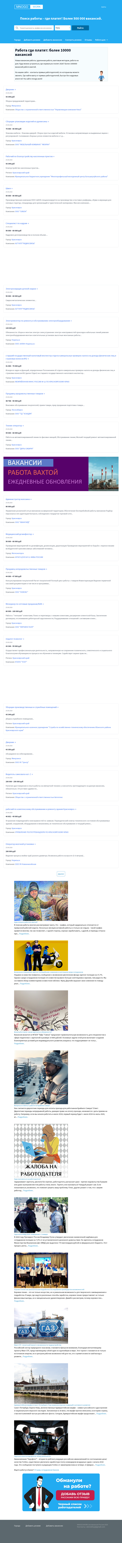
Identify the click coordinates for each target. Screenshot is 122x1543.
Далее (61, 873)
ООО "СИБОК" (21, 211)
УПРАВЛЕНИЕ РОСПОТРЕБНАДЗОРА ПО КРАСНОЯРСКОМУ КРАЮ (41, 832)
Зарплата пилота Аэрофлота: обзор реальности (32, 1456)
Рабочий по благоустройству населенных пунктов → (30, 156)
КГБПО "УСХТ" (21, 662)
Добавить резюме (32, 40)
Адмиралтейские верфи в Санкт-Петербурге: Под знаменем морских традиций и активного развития (52, 1405)
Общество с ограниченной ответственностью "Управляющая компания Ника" (48, 109)
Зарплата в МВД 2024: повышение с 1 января (31, 1234)
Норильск (16, 340)
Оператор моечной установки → (21, 844)
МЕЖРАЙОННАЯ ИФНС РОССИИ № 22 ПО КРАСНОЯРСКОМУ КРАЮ (42, 381)
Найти (80, 27)
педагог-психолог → (15, 638)
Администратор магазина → (18, 499)
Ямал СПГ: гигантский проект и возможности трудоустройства (37, 1345)
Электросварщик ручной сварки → (22, 288)
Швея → (9, 188)
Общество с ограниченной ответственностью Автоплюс (39, 797)
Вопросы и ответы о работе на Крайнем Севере (32, 1105)
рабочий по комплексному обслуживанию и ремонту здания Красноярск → (41, 809)
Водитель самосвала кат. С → (19, 774)
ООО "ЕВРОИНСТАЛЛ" (24, 627)
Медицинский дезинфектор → (20, 534)
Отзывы (88, 40)
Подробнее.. (24, 933)
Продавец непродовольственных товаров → (26, 569)
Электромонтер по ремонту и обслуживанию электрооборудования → (39, 320)
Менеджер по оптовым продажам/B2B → (25, 604)
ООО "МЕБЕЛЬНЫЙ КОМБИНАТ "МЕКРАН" (32, 144)
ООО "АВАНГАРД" (22, 522)
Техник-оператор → (15, 425)
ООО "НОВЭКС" (21, 592)
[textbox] (63, 27)
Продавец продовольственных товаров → (25, 393)
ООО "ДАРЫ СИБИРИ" (24, 448)
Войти (103, 7)
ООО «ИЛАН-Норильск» (25, 343)
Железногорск (18, 553)
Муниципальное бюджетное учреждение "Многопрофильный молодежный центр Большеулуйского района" (61, 176)
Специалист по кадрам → (17, 223)
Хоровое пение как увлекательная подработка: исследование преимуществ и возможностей (49, 1289)
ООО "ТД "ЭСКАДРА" (23, 413)
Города (17, 40)
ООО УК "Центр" (22, 762)
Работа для (101, 40)
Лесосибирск (17, 410)
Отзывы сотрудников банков (46, 1470)
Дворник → (11, 89)
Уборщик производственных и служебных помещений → (32, 707)
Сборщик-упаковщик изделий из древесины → (27, 121)
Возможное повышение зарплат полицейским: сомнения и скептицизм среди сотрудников (48, 972)
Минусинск (16, 105)
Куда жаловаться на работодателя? (27, 1179)
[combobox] (63, 27)
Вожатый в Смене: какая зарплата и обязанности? (33, 1032)
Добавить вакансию (52, 40)
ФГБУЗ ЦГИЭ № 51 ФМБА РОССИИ (29, 557)
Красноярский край (21, 172)
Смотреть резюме (73, 40)
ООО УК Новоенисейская (25, 864)
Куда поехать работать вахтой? (26, 922)
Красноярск (17, 140)
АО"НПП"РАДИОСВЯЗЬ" (25, 243)
